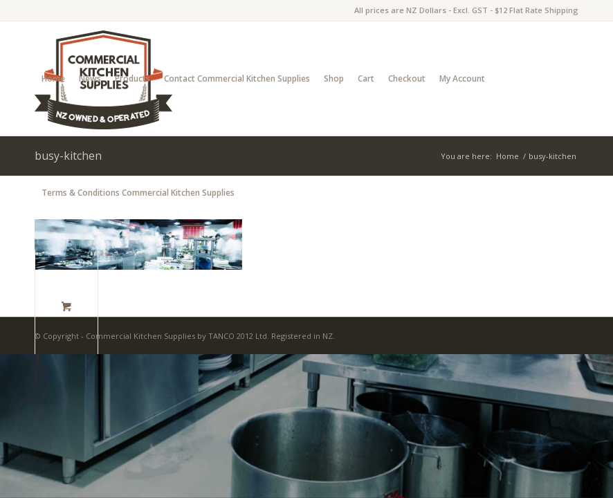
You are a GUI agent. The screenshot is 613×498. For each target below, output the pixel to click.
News (90, 78)
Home (53, 78)
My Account (462, 78)
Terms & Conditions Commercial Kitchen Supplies (138, 193)
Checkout (407, 78)
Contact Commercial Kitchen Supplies (237, 78)
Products (132, 78)
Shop (334, 78)
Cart (366, 78)
